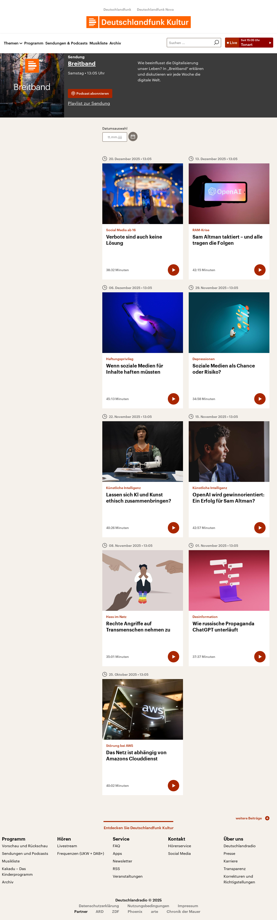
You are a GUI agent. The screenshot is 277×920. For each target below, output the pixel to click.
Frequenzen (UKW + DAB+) (80, 853)
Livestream (67, 845)
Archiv (115, 43)
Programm (33, 43)
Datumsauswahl (114, 128)
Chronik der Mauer (183, 911)
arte (154, 911)
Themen (11, 43)
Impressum (188, 905)
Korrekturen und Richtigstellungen (239, 879)
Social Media (179, 853)
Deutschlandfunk (117, 9)
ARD (99, 911)
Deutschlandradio (240, 845)
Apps (117, 853)
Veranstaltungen (128, 876)
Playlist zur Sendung (89, 103)
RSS (116, 868)
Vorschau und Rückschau (25, 845)
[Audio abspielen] (173, 270)
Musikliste (98, 43)
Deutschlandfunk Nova (155, 9)
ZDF (115, 911)
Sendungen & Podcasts (66, 43)
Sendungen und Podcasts (25, 853)
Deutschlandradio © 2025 (138, 900)
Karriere (231, 861)
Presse (229, 853)
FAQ (116, 845)
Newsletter (122, 861)
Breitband (82, 64)
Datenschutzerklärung (99, 905)
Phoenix (135, 911)
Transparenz (235, 868)
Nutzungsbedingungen (148, 905)
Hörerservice (179, 845)
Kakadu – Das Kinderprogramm (17, 871)
